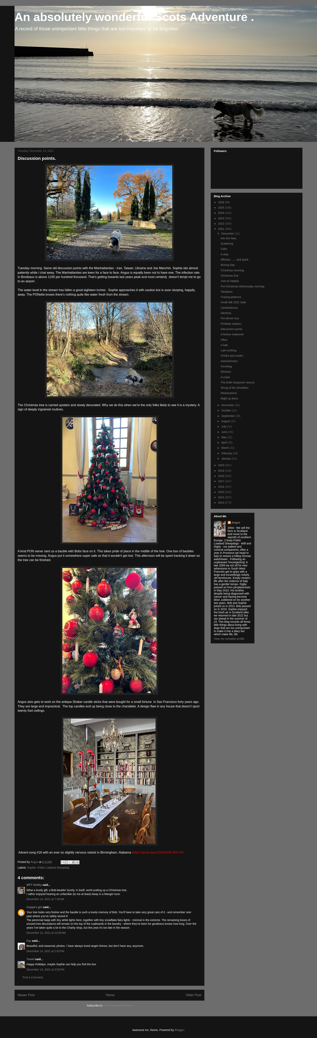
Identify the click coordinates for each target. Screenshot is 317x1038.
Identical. (226, 313)
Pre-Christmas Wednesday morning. (243, 286)
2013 (221, 502)
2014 (221, 497)
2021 (221, 228)
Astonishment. (229, 361)
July (224, 426)
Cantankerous (229, 307)
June (224, 432)
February (227, 453)
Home (110, 995)
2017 (221, 481)
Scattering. (227, 243)
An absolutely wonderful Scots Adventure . (134, 16)
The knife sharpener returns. (238, 382)
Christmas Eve (230, 275)
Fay (28, 940)
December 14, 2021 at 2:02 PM (45, 951)
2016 (221, 486)
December (228, 233)
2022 (221, 223)
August (225, 421)
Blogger (179, 1030)
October (226, 410)
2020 (221, 465)
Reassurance (229, 393)
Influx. (224, 339)
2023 (221, 218)
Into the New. (229, 238)
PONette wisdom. (231, 323)
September (228, 415)
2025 (221, 207)
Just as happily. (230, 280)
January (226, 458)
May (224, 437)
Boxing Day (228, 264)
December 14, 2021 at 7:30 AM (45, 899)
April (224, 442)
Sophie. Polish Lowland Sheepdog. (48, 867)
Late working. (229, 350)
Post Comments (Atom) (118, 1005)
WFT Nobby (34, 884)
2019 (221, 470)
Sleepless (227, 291)
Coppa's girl (34, 907)
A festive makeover (232, 334)
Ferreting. (226, 366)
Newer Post (26, 995)
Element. (226, 371)
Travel (30, 959)
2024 (221, 212)
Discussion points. (232, 329)
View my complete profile (229, 638)
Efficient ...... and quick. (235, 259)
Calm (224, 248)
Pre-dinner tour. (230, 318)
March (225, 447)
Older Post (193, 995)
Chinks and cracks (232, 355)
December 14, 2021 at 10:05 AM (46, 932)
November (228, 405)
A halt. (224, 345)
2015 (221, 492)
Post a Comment (33, 977)
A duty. (225, 254)
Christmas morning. (232, 270)
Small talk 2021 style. (234, 302)
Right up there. (230, 398)
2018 (221, 476)
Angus (236, 522)
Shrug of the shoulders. (235, 387)
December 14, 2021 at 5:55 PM (45, 969)
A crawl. (225, 377)
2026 (221, 202)
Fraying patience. (231, 297)
